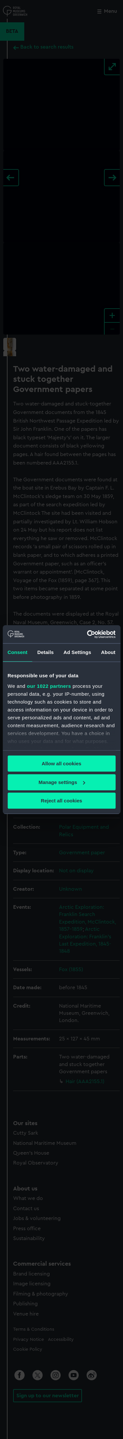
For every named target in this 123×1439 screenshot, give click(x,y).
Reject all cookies (61, 800)
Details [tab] (45, 652)
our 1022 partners (49, 686)
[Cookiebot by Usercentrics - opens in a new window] (87, 634)
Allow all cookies (61, 763)
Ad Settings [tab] (77, 652)
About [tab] (108, 652)
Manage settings (61, 782)
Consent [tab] (18, 652)
